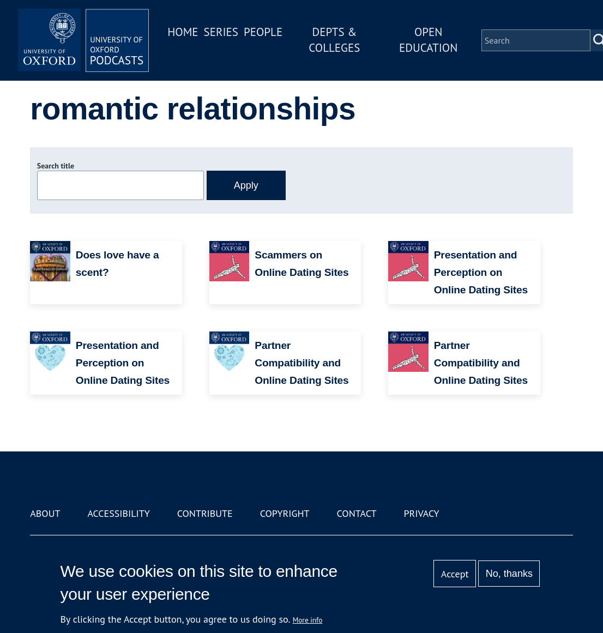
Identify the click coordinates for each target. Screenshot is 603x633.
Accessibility (118, 513)
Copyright (285, 513)
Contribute (205, 513)
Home (182, 32)
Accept (455, 574)
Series (221, 32)
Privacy (421, 513)
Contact (357, 513)
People (263, 32)
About (45, 513)
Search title (55, 166)
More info (308, 620)
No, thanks (509, 573)
